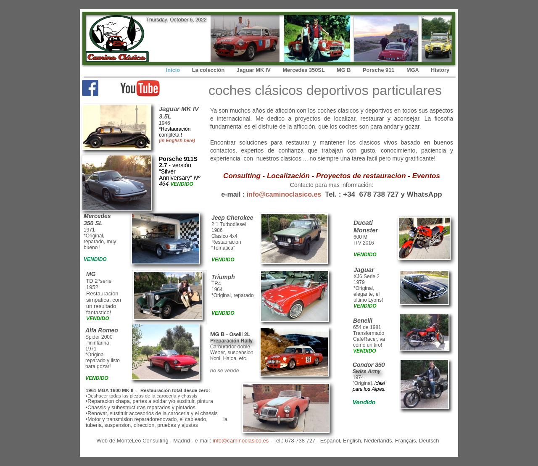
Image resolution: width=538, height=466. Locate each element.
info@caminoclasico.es (284, 194)
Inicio (174, 70)
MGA (413, 70)
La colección (209, 70)
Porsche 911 (379, 70)
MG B (344, 70)
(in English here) (177, 140)
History (440, 70)
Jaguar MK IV (254, 70)
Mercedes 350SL (304, 70)
